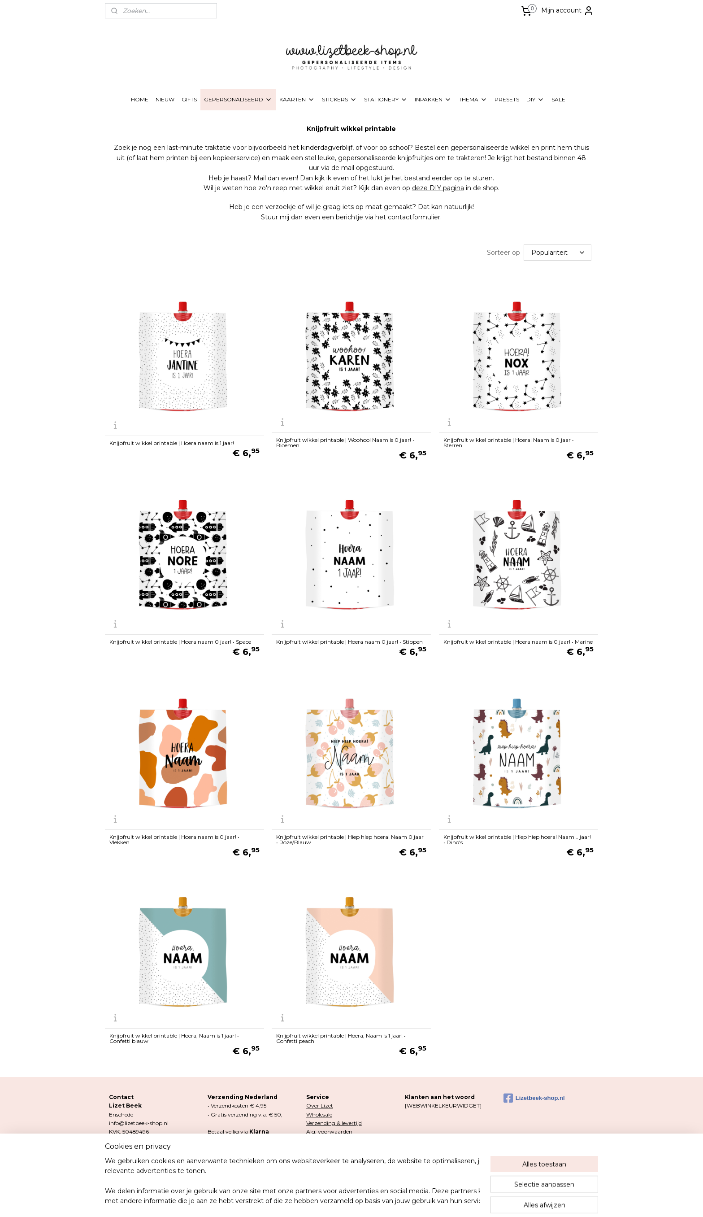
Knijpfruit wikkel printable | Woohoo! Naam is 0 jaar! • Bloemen (345, 441)
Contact (316, 1165)
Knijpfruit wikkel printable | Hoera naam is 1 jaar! (171, 442)
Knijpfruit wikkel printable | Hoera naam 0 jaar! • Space (180, 641)
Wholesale (319, 1113)
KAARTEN (297, 99)
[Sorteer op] (557, 252)
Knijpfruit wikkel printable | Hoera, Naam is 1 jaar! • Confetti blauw (174, 1037)
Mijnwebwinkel (441, 1200)
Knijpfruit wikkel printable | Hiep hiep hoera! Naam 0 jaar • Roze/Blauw (350, 838)
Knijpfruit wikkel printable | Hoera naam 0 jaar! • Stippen (349, 641)
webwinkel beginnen (363, 1200)
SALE (558, 99)
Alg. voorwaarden (329, 1130)
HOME (139, 99)
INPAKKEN (433, 99)
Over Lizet (319, 1104)
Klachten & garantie (331, 1156)
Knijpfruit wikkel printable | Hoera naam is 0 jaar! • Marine (518, 641)
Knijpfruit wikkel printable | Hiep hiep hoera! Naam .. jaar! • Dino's (517, 838)
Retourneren (322, 1147)
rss (329, 1200)
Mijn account (567, 10)
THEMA (473, 99)
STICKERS (339, 99)
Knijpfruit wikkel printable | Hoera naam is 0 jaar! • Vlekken (174, 838)
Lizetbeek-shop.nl (534, 1097)
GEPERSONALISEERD (238, 99)
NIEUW (165, 99)
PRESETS (507, 99)
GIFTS (189, 99)
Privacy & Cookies (329, 1139)
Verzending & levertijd (334, 1122)
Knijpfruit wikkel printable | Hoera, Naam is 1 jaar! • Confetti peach (341, 1037)
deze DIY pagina (438, 188)
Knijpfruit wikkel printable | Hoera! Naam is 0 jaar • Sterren (508, 441)
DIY (535, 99)
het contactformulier (407, 217)
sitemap (313, 1200)
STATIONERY (386, 99)
